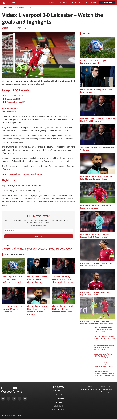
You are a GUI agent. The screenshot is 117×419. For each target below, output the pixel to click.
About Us (58, 395)
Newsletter (58, 387)
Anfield (19, 248)
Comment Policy (58, 410)
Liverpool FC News (14, 7)
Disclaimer (58, 406)
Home (4, 7)
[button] (52, 2)
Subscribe (38, 236)
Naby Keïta (23, 250)
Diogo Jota (11, 99)
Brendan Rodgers (30, 248)
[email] (38, 230)
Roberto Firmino (14, 102)
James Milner (59, 248)
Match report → (9, 111)
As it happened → (10, 108)
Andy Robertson (8, 248)
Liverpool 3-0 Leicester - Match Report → (27, 174)
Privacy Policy (58, 402)
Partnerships (58, 398)
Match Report (12, 250)
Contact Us (58, 391)
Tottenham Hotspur (63, 250)
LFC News (87, 33)
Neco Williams (33, 250)
